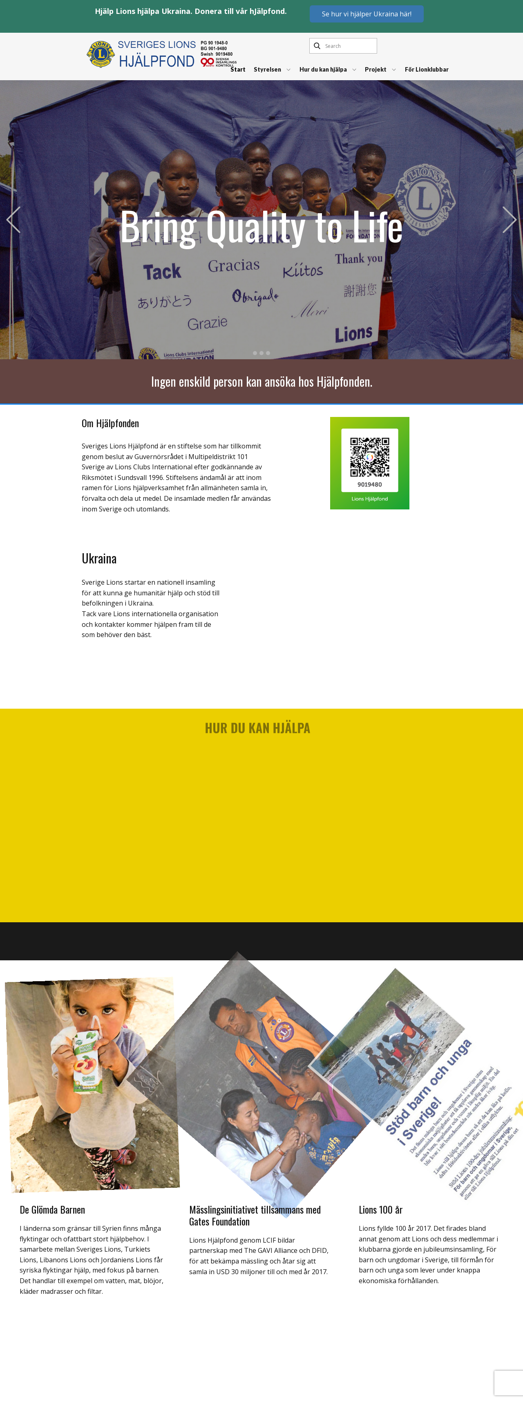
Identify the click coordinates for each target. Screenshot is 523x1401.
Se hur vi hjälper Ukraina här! (366, 13)
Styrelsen (267, 69)
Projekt (376, 69)
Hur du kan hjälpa (323, 69)
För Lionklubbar (427, 69)
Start (238, 69)
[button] (13, 220)
